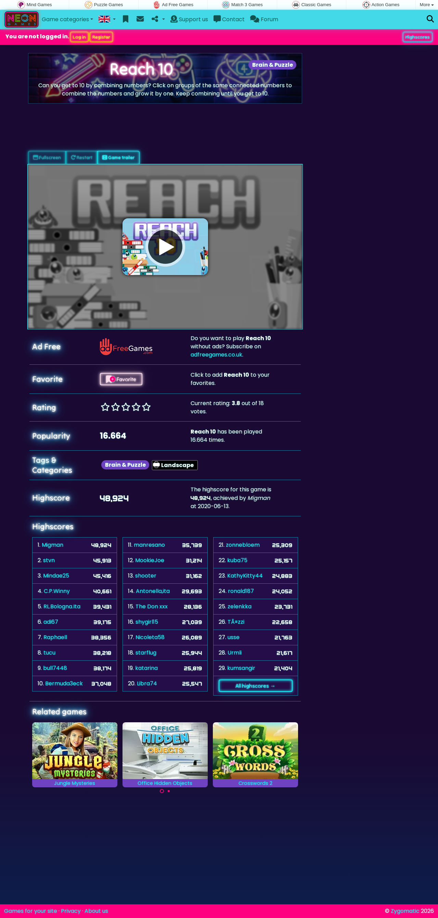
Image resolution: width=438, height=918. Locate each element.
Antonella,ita (153, 591)
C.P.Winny (57, 591)
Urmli (235, 653)
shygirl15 (147, 622)
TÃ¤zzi (236, 622)
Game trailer (118, 157)
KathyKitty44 (245, 576)
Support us (189, 19)
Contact (229, 19)
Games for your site (30, 911)
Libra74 (147, 683)
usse (234, 637)
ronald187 (241, 591)
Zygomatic (405, 911)
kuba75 (237, 560)
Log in (79, 37)
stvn (49, 560)
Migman (52, 545)
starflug (146, 653)
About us (96, 911)
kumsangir (241, 668)
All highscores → (255, 685)
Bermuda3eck (64, 683)
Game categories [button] (65, 19)
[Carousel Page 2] (169, 791)
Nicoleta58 (150, 637)
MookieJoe (149, 560)
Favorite (121, 379)
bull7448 (55, 668)
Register (101, 37)
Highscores (417, 37)
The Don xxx (152, 606)
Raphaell (55, 637)
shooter (145, 576)
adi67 (50, 622)
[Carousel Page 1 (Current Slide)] (162, 791)
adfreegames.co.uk (216, 355)
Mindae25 (56, 576)
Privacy (71, 911)
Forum (264, 19)
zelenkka (240, 606)
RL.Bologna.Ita (61, 606)
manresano (149, 545)
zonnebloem (243, 545)
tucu (49, 653)
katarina (146, 668)
